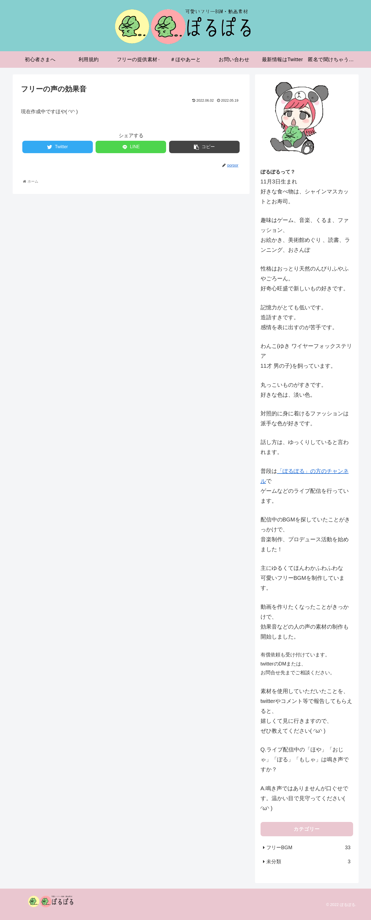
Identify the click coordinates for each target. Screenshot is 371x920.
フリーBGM (308, 847)
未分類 (308, 861)
